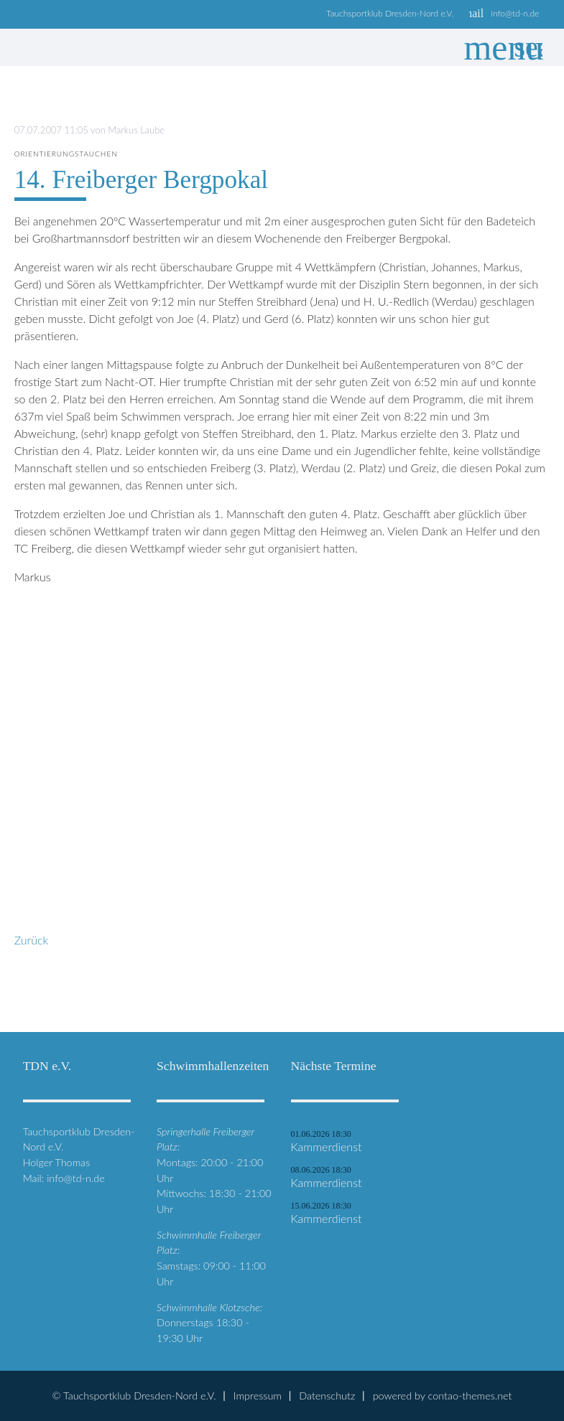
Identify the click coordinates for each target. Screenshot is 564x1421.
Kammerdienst (326, 1147)
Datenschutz (327, 1395)
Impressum (258, 1395)
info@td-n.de (515, 13)
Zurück (31, 940)
